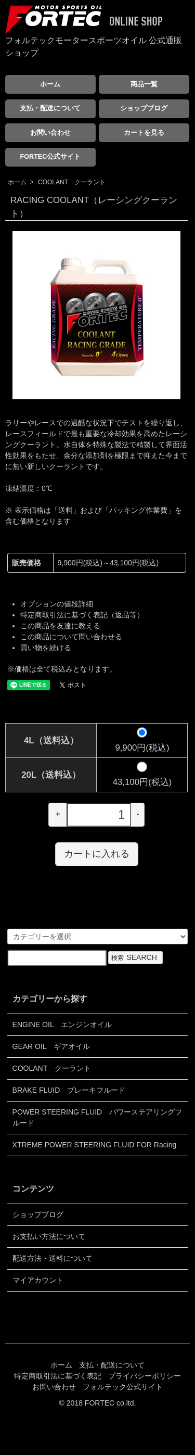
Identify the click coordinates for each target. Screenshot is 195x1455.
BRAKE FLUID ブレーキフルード (69, 1090)
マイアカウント (37, 1280)
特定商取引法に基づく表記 (57, 1376)
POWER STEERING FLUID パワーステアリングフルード (97, 1117)
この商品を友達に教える (60, 626)
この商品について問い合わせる (71, 636)
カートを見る (144, 132)
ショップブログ (143, 108)
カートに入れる (96, 854)
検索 (135, 957)
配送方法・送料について (52, 1258)
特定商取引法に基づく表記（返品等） (82, 615)
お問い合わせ (50, 132)
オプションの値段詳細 (56, 604)
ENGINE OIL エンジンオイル (62, 1024)
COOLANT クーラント (72, 182)
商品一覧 (144, 84)
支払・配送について (50, 108)
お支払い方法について (48, 1236)
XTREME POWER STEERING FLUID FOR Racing (94, 1145)
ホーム (50, 84)
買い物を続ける (45, 647)
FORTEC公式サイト (50, 156)
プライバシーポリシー (144, 1376)
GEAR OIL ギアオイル (51, 1046)
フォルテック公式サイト (123, 1387)
